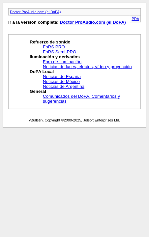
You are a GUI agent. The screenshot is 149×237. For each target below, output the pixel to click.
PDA (135, 19)
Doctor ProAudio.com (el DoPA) (35, 12)
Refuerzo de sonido (50, 42)
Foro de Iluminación (62, 61)
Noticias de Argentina (63, 86)
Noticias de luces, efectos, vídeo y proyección (87, 66)
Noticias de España (62, 76)
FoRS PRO (54, 46)
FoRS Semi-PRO (59, 51)
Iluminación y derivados (55, 56)
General (38, 91)
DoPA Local (42, 71)
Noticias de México (61, 81)
